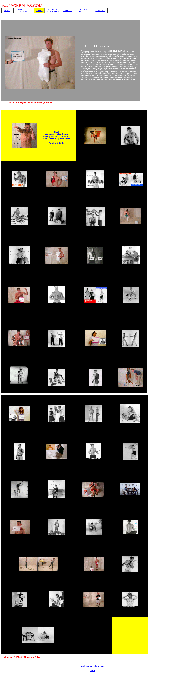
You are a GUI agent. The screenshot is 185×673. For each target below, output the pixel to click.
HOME (7, 11)
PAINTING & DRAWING (23, 10)
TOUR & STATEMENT (83, 10)
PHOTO (39, 11)
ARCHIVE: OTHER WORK (53, 10)
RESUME (67, 11)
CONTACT (100, 11)
